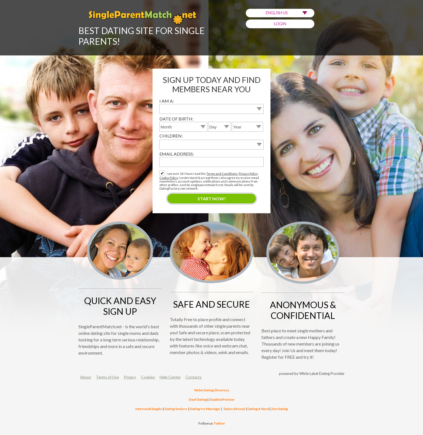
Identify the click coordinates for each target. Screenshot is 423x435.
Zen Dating (279, 409)
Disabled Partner (222, 399)
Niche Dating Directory (211, 390)
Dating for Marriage (205, 409)
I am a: (166, 100)
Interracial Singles (148, 409)
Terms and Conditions (222, 173)
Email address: (176, 153)
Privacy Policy (248, 173)
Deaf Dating (198, 399)
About (85, 377)
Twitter (219, 423)
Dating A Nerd (258, 409)
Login (280, 23)
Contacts (193, 377)
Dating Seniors (176, 409)
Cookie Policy (168, 177)
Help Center (170, 377)
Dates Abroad (234, 409)
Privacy (130, 377)
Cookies (148, 377)
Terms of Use (107, 377)
